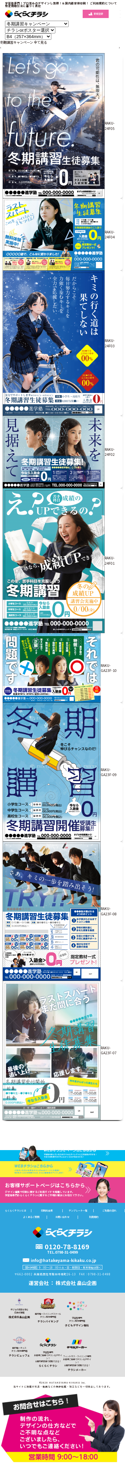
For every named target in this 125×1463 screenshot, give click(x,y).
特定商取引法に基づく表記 (23, 6)
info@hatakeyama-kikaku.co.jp (63, 1260)
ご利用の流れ (109, 1210)
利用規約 (93, 1217)
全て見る (40, 42)
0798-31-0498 (99, 1274)
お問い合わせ (62, 1217)
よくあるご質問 (31, 1217)
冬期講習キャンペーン (16, 42)
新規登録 (95, 14)
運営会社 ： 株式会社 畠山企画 (63, 1282)
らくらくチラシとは (15, 1210)
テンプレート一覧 (78, 1210)
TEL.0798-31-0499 (62, 1252)
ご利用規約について (103, 3)
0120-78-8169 (67, 1246)
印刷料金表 (47, 1210)
